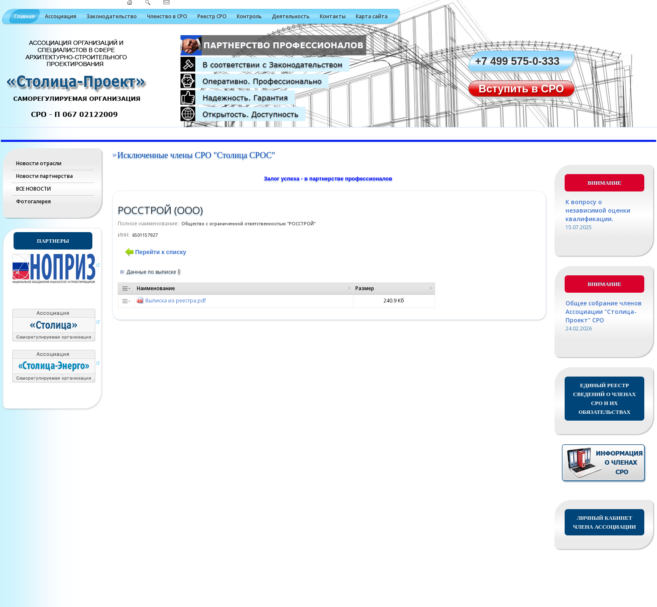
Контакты (333, 16)
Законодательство (111, 16)
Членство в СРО (167, 16)
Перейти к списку (160, 252)
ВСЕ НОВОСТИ (33, 188)
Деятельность (291, 16)
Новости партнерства (44, 176)
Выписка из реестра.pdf (175, 300)
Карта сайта (372, 16)
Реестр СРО (212, 16)
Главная (24, 16)
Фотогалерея (33, 201)
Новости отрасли (38, 163)
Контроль (249, 16)
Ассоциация (60, 16)
